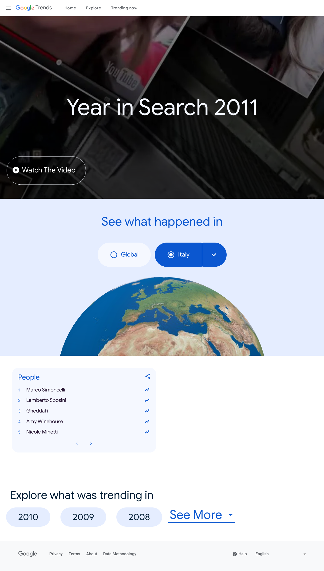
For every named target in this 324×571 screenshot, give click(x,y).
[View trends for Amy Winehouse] (147, 421)
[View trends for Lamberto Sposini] (147, 400)
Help (239, 554)
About (91, 554)
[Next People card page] (91, 443)
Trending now (124, 8)
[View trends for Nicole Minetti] (147, 432)
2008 (139, 517)
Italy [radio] (178, 255)
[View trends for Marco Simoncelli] (147, 390)
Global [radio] (124, 255)
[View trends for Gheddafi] (147, 411)
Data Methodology (119, 554)
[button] (84, 389)
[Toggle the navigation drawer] (9, 8)
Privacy (56, 554)
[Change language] (281, 554)
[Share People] (148, 377)
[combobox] (214, 255)
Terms (74, 554)
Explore (93, 8)
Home (70, 8)
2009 (83, 517)
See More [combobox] (196, 514)
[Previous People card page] (77, 443)
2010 (28, 517)
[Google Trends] (34, 8)
